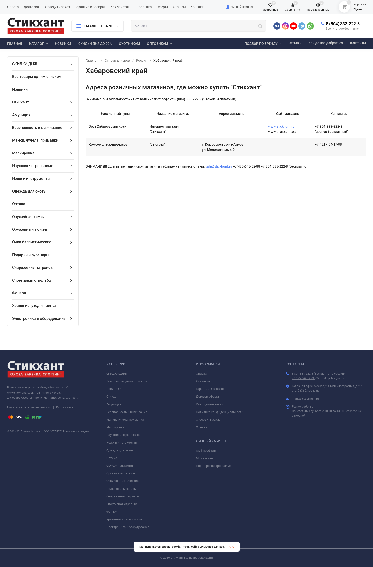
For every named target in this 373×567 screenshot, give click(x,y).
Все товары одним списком (126, 381)
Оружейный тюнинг (120, 473)
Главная (92, 60)
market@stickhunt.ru (305, 398)
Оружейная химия (119, 465)
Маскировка (115, 427)
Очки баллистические (122, 481)
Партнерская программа (213, 466)
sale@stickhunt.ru (218, 166)
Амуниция (113, 404)
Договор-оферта (207, 396)
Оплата (201, 373)
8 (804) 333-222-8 (343, 23)
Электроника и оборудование (127, 527)
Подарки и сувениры (121, 488)
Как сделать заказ (209, 404)
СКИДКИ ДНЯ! (116, 373)
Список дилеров (117, 60)
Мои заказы (205, 458)
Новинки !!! (114, 389)
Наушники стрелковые (123, 435)
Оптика (111, 458)
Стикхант (113, 396)
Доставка (203, 381)
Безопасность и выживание (126, 412)
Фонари (112, 511)
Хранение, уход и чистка (124, 519)
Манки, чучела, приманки (125, 419)
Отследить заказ (208, 419)
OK (231, 547)
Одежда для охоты (119, 450)
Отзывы (202, 427)
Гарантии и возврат (210, 389)
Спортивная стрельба (121, 504)
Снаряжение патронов (122, 496)
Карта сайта (64, 407)
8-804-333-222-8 (302, 373)
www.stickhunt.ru (281, 126)
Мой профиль (206, 450)
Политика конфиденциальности (29, 407)
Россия (141, 60)
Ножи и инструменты (121, 442)
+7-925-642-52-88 (303, 378)
